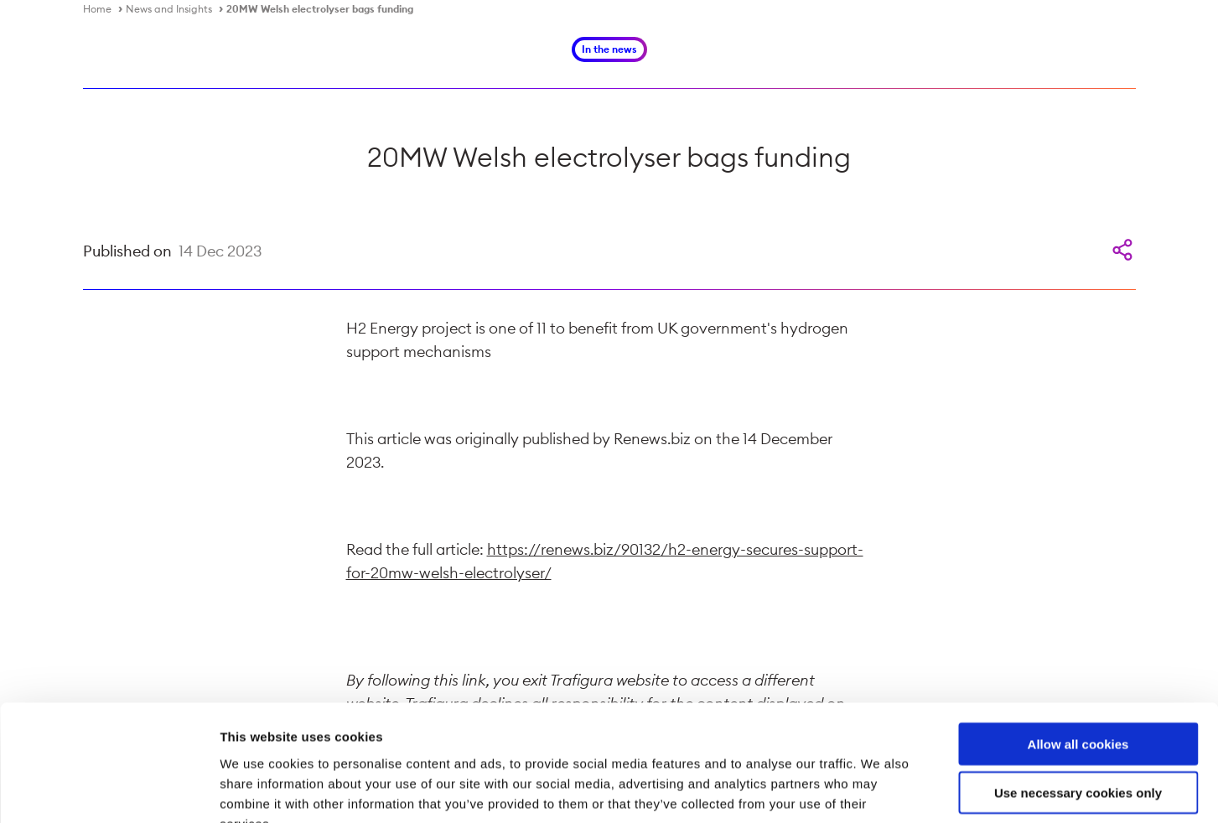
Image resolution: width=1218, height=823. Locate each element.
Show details (880, 790)
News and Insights (169, 9)
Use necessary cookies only (1078, 692)
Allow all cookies (1078, 642)
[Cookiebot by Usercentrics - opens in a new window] (108, 790)
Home (97, 9)
